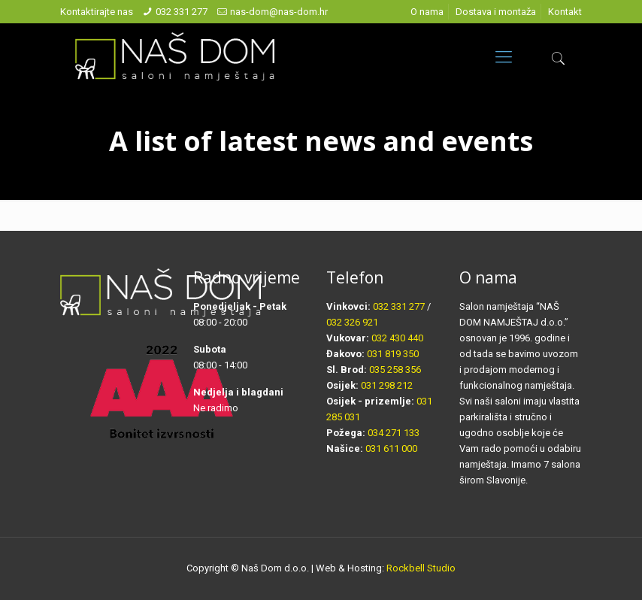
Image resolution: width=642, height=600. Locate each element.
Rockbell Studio (421, 568)
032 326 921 (352, 322)
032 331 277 (181, 11)
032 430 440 (397, 338)
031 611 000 (391, 448)
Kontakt (565, 11)
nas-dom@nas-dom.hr (279, 11)
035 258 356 (395, 369)
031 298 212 (387, 385)
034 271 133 (393, 432)
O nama (427, 11)
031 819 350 (393, 353)
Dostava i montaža (496, 11)
